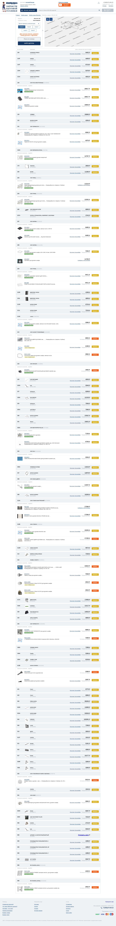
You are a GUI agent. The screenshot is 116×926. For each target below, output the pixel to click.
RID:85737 (26, 574)
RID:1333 (26, 506)
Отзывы (104, 5)
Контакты (111, 5)
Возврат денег (6, 914)
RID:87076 (26, 274)
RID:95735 (26, 156)
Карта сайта (69, 912)
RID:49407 (26, 259)
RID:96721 (26, 441)
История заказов (38, 910)
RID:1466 (26, 282)
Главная (18, 15)
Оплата (36, 906)
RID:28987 (26, 346)
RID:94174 (26, 514)
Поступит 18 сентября (75, 53)
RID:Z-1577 (27, 338)
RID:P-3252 (27, 886)
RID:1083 (26, 96)
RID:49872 (26, 484)
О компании (69, 904)
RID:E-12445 (27, 590)
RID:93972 (26, 433)
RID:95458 (26, 779)
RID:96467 (26, 629)
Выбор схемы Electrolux (35, 15)
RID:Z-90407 (27, 671)
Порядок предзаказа (7, 910)
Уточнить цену (83, 835)
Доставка (36, 904)
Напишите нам (109, 901)
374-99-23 (108, 2)
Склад (67, 910)
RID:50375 (26, 679)
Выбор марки (24, 15)
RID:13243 (26, 322)
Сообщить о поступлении (84, 185)
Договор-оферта (70, 906)
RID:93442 (26, 530)
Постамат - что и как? (8, 908)
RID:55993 (26, 88)
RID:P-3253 (27, 871)
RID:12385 (26, 801)
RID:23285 (26, 235)
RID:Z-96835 (27, 566)
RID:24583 (26, 251)
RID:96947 (26, 132)
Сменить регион (24, 6)
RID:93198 (26, 183)
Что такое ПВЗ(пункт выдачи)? (10, 906)
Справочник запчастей (8, 904)
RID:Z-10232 (27, 637)
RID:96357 (26, 369)
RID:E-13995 (27, 582)
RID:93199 (26, 199)
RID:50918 (26, 104)
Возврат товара (6, 912)
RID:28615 (26, 227)
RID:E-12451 (27, 354)
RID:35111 (26, 140)
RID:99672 (26, 457)
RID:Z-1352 (27, 538)
